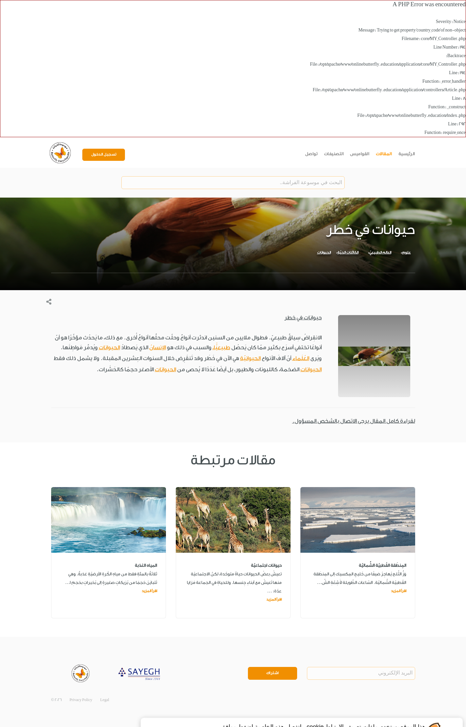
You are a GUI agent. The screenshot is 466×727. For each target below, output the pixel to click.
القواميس (359, 153)
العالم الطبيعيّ (380, 252)
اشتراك (272, 673)
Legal (104, 700)
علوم (406, 252)
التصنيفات (334, 153)
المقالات (384, 153)
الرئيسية (406, 153)
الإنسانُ (157, 347)
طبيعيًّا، (221, 347)
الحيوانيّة (250, 358)
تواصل (311, 153)
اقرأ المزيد (398, 591)
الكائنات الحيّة (347, 252)
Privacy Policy (81, 700)
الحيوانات (324, 252)
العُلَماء (300, 358)
